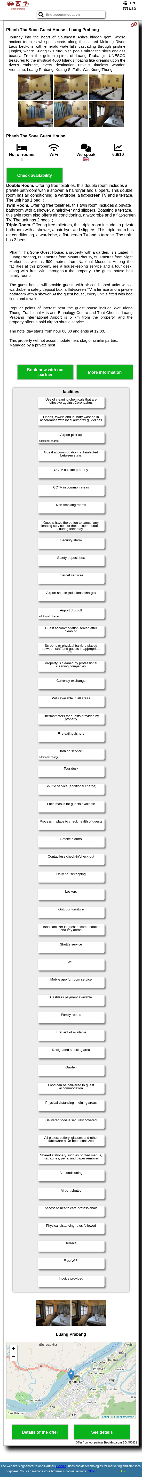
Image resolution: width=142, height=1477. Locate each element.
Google (61, 1466)
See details (102, 1432)
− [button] (13, 1357)
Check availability (34, 175)
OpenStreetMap (124, 1416)
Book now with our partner (45, 372)
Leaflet (104, 1416)
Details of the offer (40, 1432)
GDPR (92, 1471)
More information (105, 372)
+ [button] (13, 1349)
